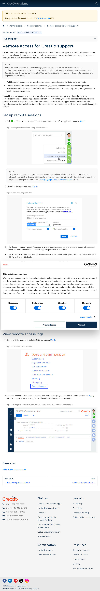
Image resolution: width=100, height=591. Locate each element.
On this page (11, 39)
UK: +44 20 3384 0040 (16, 508)
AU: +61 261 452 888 (15, 512)
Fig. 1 (82, 121)
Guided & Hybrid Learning (84, 517)
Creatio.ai (42, 513)
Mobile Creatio (44, 536)
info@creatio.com (14, 516)
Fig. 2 (35, 186)
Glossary (76, 564)
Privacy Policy (23, 588)
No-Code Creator (45, 550)
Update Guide (79, 559)
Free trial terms (8, 588)
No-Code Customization (48, 508)
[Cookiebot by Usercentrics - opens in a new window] (86, 265)
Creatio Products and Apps (49, 504)
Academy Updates (81, 550)
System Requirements (83, 568)
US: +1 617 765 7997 (15, 504)
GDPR (35, 588)
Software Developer (46, 555)
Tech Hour (77, 508)
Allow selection (49, 325)
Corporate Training (81, 513)
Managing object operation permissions (55, 179)
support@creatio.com (17, 519)
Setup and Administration (49, 532)
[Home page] (4, 26)
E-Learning (77, 504)
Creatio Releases (80, 555)
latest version (44, 18)
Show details (86, 317)
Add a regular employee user (14, 469)
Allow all (81, 325)
